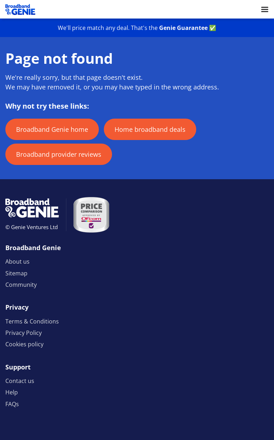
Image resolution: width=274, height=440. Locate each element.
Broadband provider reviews (58, 154)
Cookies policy (24, 344)
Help (11, 392)
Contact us (19, 381)
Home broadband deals (150, 129)
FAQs (12, 404)
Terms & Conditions (32, 321)
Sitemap (16, 273)
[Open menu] (264, 9)
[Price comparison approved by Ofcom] (91, 215)
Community (21, 285)
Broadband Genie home (52, 129)
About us (17, 261)
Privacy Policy (23, 333)
